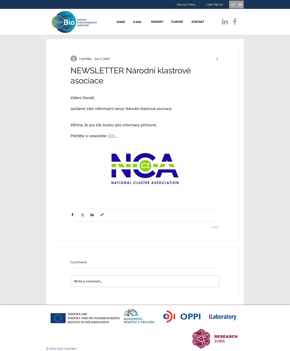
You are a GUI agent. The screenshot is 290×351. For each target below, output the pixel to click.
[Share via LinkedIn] (92, 215)
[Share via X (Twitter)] (82, 215)
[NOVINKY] (157, 22)
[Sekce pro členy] (186, 4)
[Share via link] (102, 215)
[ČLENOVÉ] (177, 22)
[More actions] (217, 58)
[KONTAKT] (197, 22)
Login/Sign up (214, 4)
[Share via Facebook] (72, 215)
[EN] (240, 4)
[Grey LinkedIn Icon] (225, 21)
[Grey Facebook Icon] (235, 21)
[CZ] (232, 4)
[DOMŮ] (121, 22)
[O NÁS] (137, 22)
